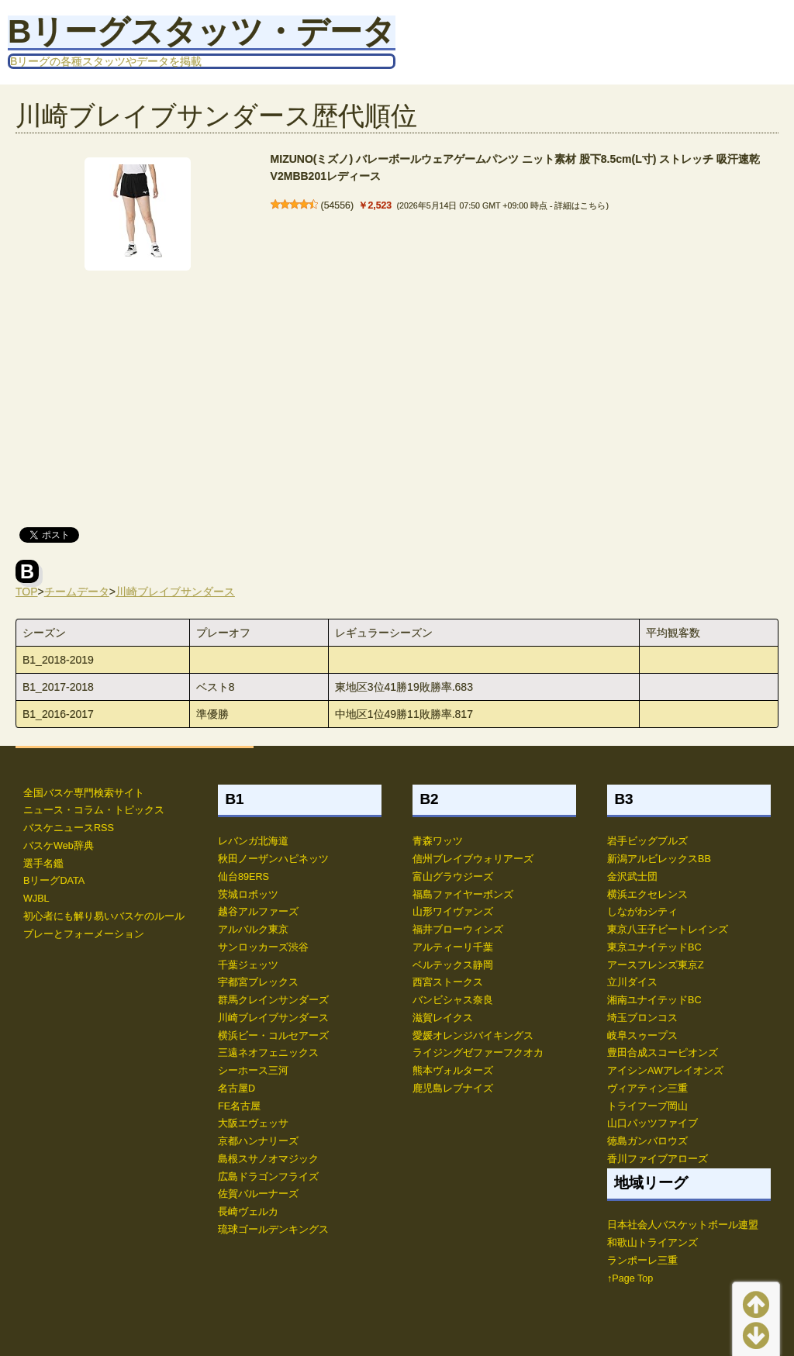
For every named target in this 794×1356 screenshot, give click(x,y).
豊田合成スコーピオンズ (662, 1052)
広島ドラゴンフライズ (268, 1176)
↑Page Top (630, 1278)
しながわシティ (642, 911)
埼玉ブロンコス (642, 1018)
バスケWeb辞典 (58, 845)
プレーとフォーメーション (83, 934)
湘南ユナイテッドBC (654, 1000)
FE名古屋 (239, 1106)
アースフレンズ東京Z (655, 965)
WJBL (36, 898)
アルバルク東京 (253, 929)
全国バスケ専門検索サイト (83, 793)
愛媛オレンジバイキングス (473, 1035)
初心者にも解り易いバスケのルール (104, 916)
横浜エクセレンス (647, 894)
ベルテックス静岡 (453, 965)
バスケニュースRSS (68, 828)
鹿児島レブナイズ (453, 1088)
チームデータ (76, 591)
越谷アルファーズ (258, 911)
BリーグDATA (54, 880)
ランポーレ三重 (642, 1260)
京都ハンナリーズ (258, 1141)
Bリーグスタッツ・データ (201, 31)
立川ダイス (632, 982)
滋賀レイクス (443, 1018)
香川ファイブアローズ (657, 1159)
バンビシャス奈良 (453, 1000)
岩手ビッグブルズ (647, 841)
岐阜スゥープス (642, 1035)
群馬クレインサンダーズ (273, 1000)
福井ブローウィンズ (458, 929)
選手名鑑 (43, 863)
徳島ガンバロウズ (647, 1141)
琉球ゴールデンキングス (273, 1229)
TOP (27, 591)
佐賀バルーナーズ (258, 1194)
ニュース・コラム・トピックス (93, 810)
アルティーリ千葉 (453, 947)
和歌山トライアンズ (652, 1242)
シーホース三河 (253, 1070)
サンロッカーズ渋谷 (263, 947)
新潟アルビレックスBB (659, 859)
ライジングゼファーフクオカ (478, 1052)
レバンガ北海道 (253, 841)
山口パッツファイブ (652, 1123)
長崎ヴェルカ (248, 1211)
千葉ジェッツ (248, 965)
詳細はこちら (580, 205)
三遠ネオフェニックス (268, 1052)
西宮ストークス (448, 982)
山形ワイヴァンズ (453, 911)
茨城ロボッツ (248, 894)
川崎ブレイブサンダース (175, 591)
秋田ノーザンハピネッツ (273, 859)
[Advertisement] (397, 395)
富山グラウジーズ (453, 876)
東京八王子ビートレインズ (667, 929)
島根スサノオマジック (268, 1159)
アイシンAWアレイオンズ (665, 1070)
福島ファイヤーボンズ (463, 894)
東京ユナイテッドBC (654, 947)
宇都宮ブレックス (258, 982)
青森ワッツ (438, 841)
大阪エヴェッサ (253, 1123)
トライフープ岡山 (647, 1106)
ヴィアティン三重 (647, 1088)
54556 (337, 205)
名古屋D (236, 1088)
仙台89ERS (243, 876)
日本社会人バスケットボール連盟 (682, 1225)
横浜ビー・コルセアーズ (273, 1035)
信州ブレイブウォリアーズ (473, 859)
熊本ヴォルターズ (453, 1070)
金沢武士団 (632, 876)
